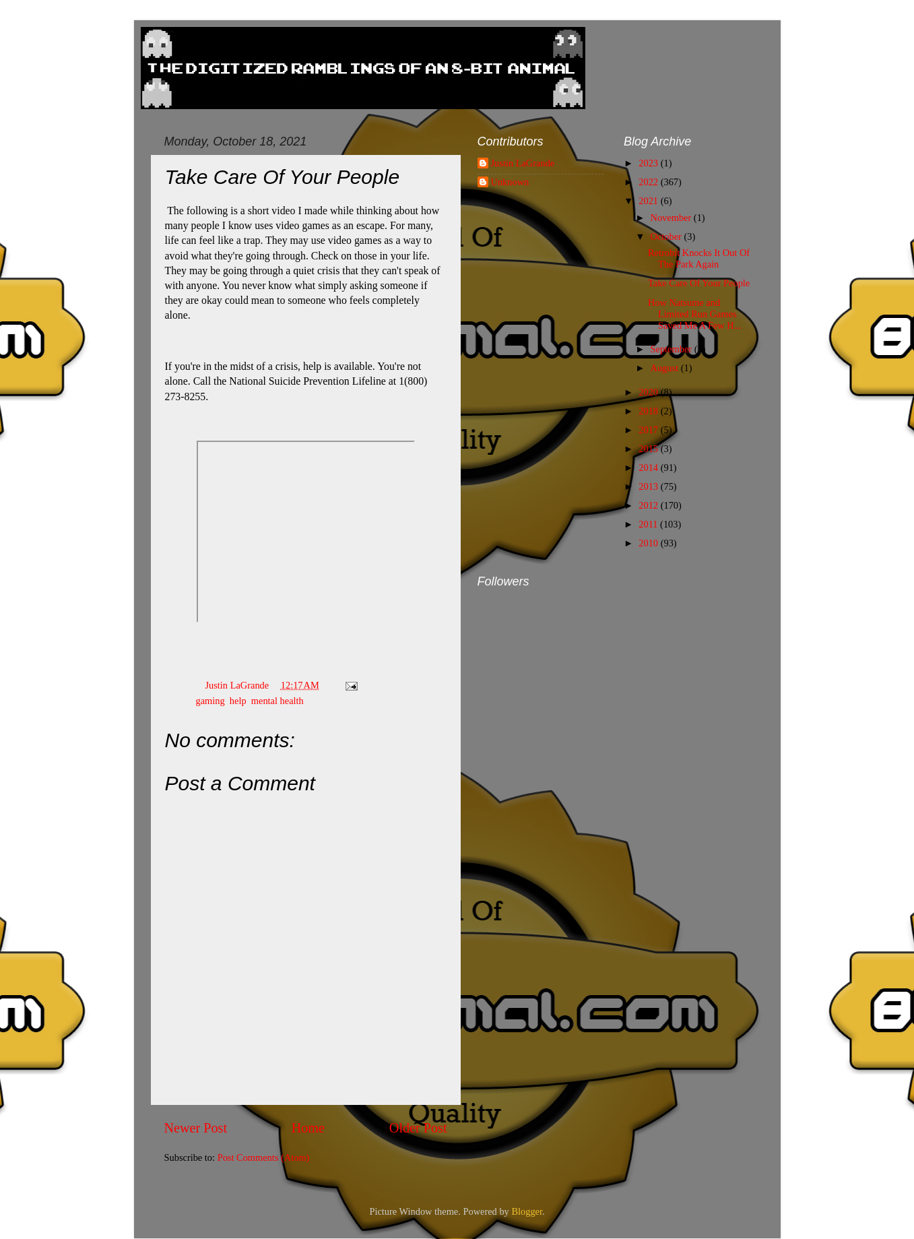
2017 (649, 429)
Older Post (418, 1127)
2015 (649, 448)
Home (308, 1127)
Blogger (526, 1211)
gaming (209, 700)
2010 (649, 543)
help (238, 700)
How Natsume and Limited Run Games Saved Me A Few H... (695, 314)
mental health (277, 700)
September (672, 349)
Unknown (510, 182)
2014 (649, 467)
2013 (649, 486)
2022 (649, 182)
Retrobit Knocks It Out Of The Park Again (699, 258)
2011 (649, 524)
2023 (649, 163)
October (667, 236)
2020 (649, 392)
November (672, 217)
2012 (649, 505)
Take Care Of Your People (699, 283)
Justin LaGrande (523, 163)
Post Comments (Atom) (264, 1157)
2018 (649, 411)
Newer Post (196, 1127)
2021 (649, 200)
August (666, 367)
